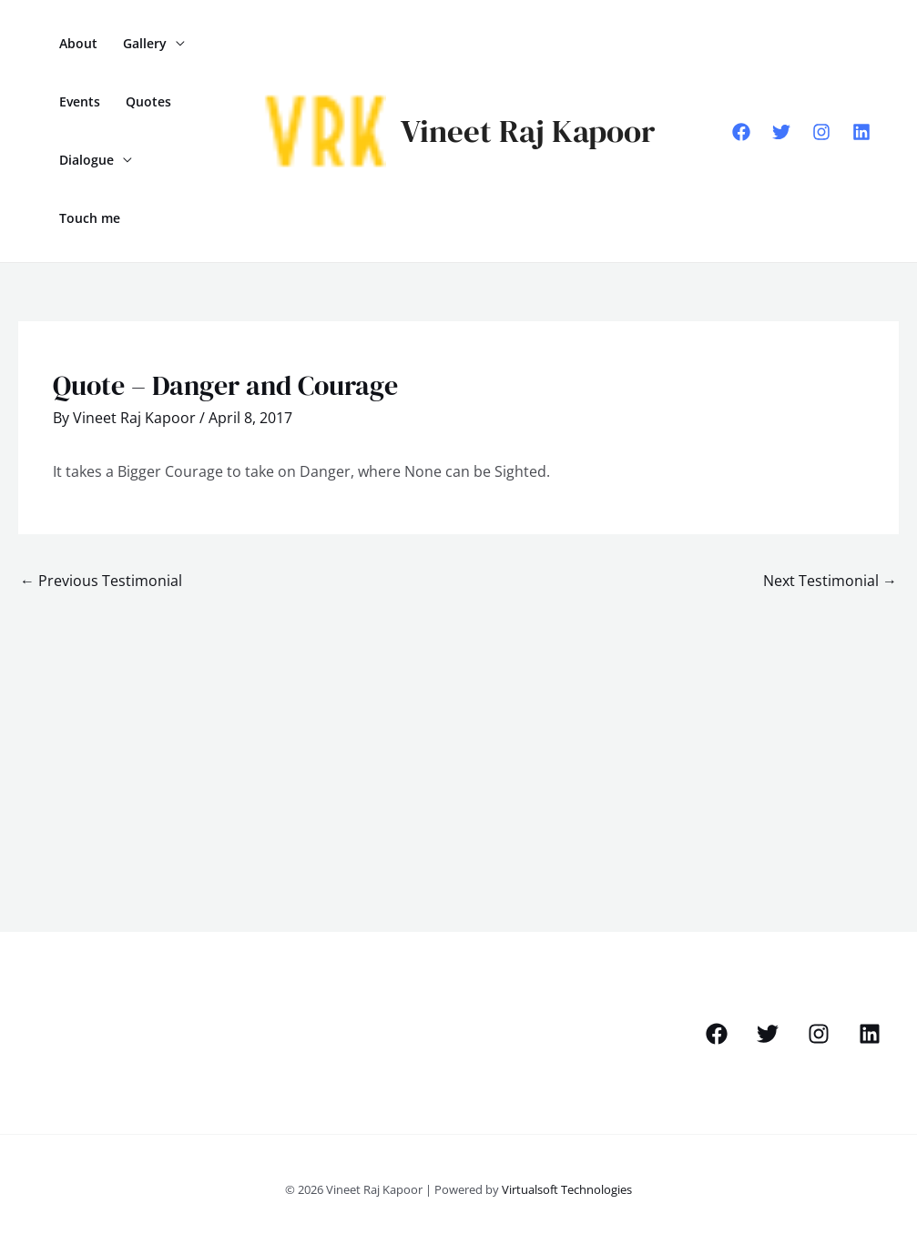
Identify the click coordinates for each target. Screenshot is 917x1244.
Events (79, 101)
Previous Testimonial (101, 581)
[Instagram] (821, 132)
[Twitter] (781, 132)
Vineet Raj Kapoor (528, 131)
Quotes (148, 101)
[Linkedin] (861, 132)
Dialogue (86, 159)
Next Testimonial (830, 581)
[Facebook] (741, 132)
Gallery (145, 43)
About (78, 43)
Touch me (89, 218)
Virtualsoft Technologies (567, 1189)
